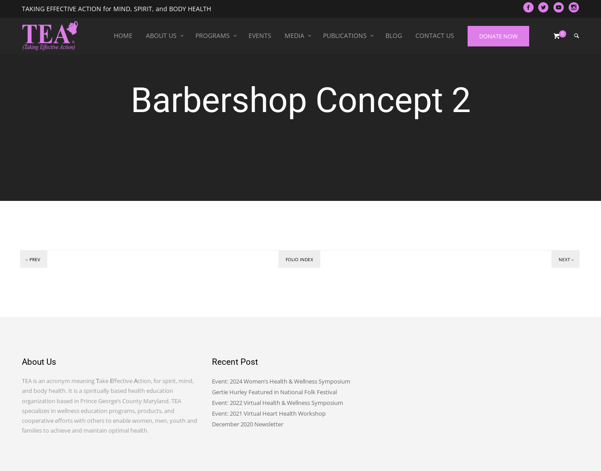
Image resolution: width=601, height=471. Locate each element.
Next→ (567, 259)
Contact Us (434, 35)
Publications (345, 35)
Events (260, 35)
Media (294, 35)
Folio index (299, 259)
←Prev (32, 259)
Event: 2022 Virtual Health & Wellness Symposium (277, 403)
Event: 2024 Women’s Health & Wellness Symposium (281, 381)
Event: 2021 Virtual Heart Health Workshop (269, 413)
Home (123, 35)
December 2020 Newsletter (247, 424)
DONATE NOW (498, 36)
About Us (161, 35)
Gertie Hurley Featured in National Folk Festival (274, 392)
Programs (212, 35)
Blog (393, 35)
